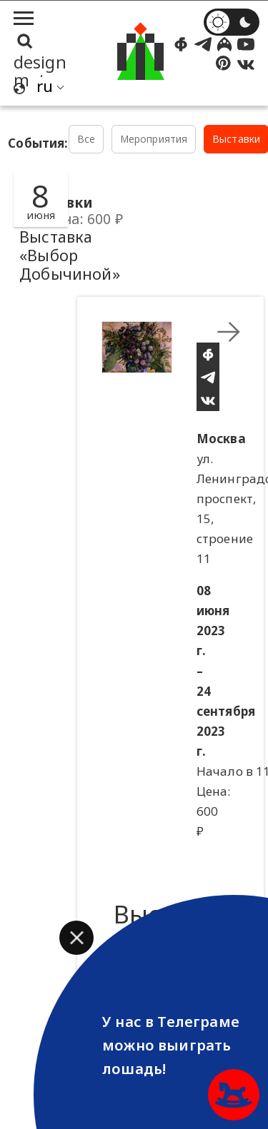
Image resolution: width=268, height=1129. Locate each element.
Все (86, 139)
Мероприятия (154, 139)
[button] (76, 938)
